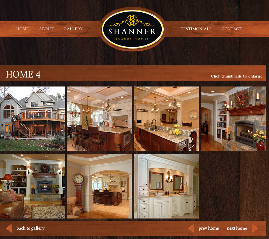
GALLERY (73, 29)
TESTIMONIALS (196, 29)
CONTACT (232, 29)
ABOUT (46, 29)
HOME (22, 29)
